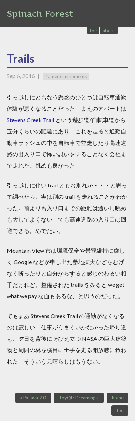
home (118, 397)
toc (93, 30)
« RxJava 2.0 (33, 397)
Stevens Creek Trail (30, 119)
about (109, 30)
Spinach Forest (40, 14)
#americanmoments (66, 76)
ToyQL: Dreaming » (79, 397)
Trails (21, 58)
